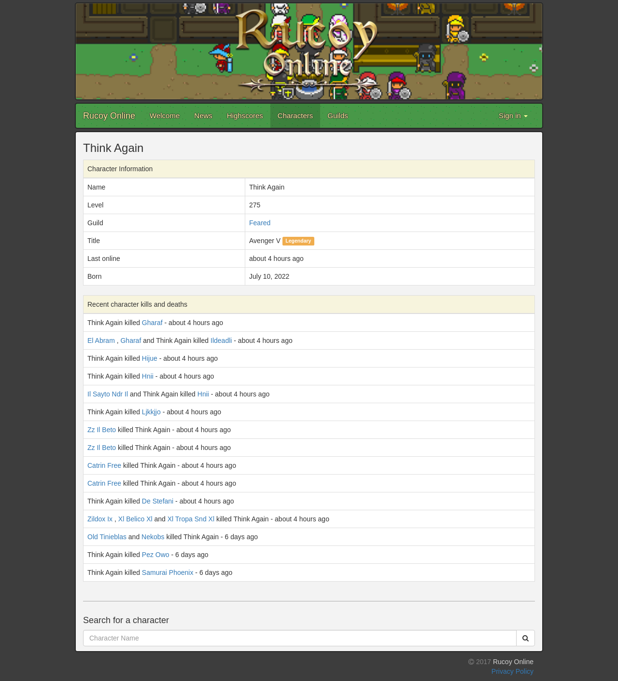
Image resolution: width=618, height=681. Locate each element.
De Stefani (157, 501)
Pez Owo (155, 554)
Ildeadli (221, 340)
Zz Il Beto (101, 430)
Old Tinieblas (106, 537)
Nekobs (152, 537)
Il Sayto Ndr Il (107, 394)
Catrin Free (104, 465)
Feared (259, 223)
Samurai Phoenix (168, 572)
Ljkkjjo (151, 412)
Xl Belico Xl (135, 519)
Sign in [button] (513, 115)
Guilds (337, 115)
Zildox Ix (99, 519)
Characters (295, 115)
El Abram (101, 340)
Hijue (149, 358)
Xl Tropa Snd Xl (191, 519)
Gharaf (152, 323)
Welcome (165, 115)
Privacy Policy (513, 671)
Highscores (245, 115)
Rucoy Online (109, 116)
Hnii (148, 376)
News (203, 115)
